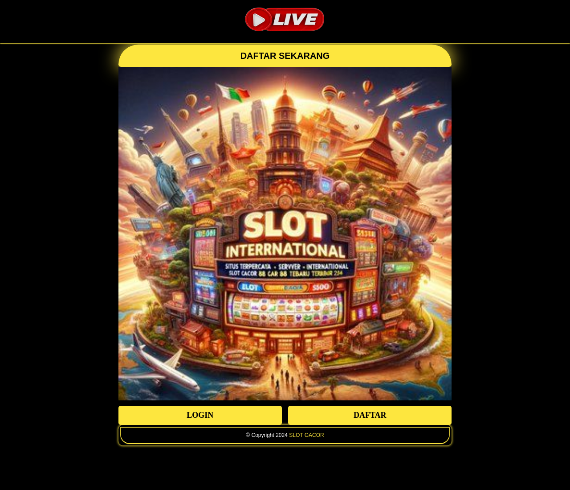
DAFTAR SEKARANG (285, 56)
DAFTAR (370, 415)
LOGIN (200, 415)
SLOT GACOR (306, 435)
